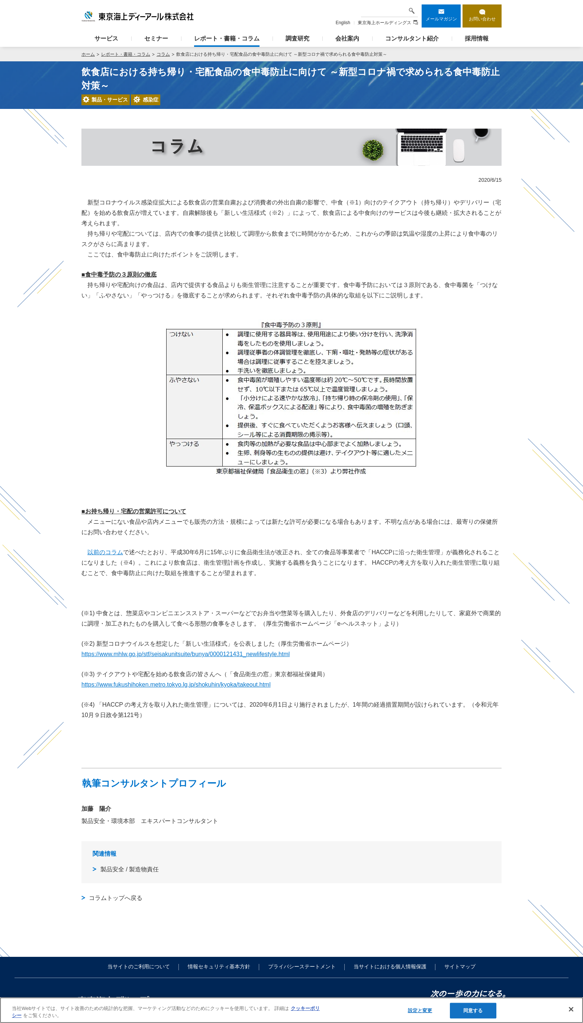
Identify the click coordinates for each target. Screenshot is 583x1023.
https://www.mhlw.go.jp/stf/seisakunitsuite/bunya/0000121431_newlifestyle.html (185, 654)
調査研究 (297, 38)
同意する (473, 1010)
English (343, 22)
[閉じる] (571, 1009)
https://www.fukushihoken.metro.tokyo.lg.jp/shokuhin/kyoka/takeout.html (176, 684)
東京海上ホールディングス (388, 22)
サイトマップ (460, 966)
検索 (411, 11)
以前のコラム (105, 552)
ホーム (88, 54)
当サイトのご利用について (138, 966)
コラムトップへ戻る (115, 898)
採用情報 (477, 38)
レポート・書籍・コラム (227, 38)
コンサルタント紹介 (412, 38)
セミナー (156, 38)
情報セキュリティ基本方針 (219, 966)
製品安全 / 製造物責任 (129, 869)
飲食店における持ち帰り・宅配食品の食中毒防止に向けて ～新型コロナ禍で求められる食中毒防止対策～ (281, 54)
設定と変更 (420, 1010)
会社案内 (347, 38)
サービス (106, 38)
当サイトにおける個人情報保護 (390, 966)
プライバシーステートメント (302, 966)
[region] (291, 1010)
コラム (163, 54)
